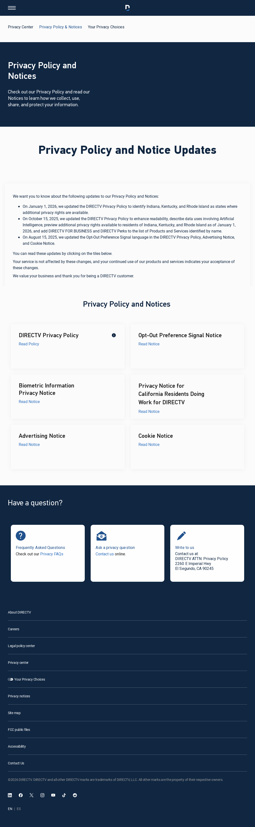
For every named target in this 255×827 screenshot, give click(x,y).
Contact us (105, 554)
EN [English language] (10, 808)
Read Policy (29, 343)
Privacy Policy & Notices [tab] (60, 27)
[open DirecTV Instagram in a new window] (42, 795)
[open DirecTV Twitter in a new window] (32, 795)
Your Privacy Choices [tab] (106, 27)
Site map (14, 712)
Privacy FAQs (51, 554)
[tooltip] (113, 335)
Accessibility (17, 746)
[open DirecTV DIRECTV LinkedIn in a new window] (10, 795)
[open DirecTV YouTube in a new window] (53, 795)
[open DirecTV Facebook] (21, 795)
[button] (12, 8)
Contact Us (16, 763)
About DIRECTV (19, 612)
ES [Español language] (18, 808)
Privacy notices (19, 696)
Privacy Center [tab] (20, 27)
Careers (13, 629)
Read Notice (148, 343)
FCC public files (19, 729)
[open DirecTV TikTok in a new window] (64, 795)
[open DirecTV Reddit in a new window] (75, 795)
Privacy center (18, 662)
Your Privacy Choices (29, 679)
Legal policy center (21, 645)
